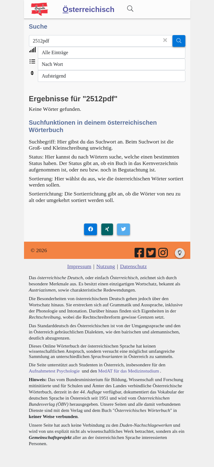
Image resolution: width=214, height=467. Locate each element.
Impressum (79, 266)
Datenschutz (133, 266)
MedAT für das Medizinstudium (128, 370)
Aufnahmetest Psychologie (54, 370)
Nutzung (105, 266)
